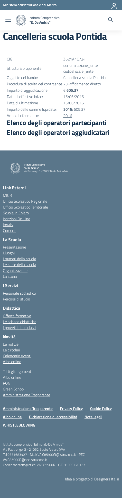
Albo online (12, 362)
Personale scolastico (19, 293)
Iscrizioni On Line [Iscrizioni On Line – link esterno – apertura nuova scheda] (16, 219)
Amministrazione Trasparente (26, 395)
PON (6, 383)
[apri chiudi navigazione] (8, 20)
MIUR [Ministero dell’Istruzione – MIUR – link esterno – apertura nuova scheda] (7, 195)
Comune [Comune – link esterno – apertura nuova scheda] (9, 230)
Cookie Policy (101, 408)
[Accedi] (114, 5)
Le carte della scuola (19, 265)
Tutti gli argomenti (17, 371)
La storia (10, 276)
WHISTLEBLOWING (19, 425)
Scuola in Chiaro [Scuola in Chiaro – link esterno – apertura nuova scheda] (16, 213)
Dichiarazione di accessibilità (53, 417)
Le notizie (11, 344)
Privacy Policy (71, 408)
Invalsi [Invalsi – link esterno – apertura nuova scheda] (8, 225)
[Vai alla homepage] (21, 20)
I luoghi (9, 253)
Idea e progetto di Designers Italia (92, 479)
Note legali (93, 417)
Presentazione (14, 247)
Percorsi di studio (16, 299)
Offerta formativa (17, 316)
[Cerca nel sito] (110, 20)
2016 (67, 116)
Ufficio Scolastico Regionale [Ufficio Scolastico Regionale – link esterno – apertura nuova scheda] (25, 201)
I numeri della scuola (19, 259)
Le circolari (11, 350)
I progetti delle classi (19, 327)
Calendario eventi (17, 356)
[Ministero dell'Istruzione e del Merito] (29, 4)
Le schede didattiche (19, 322)
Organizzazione (15, 270)
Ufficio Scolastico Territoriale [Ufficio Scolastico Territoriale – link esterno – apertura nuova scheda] (25, 207)
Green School (14, 389)
